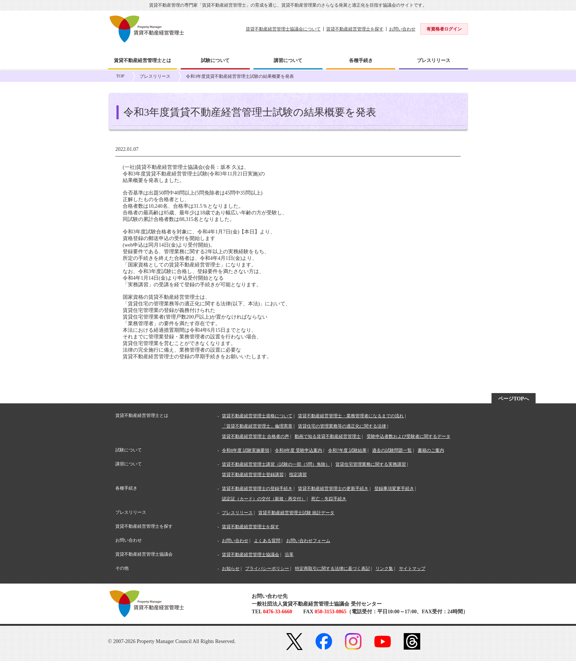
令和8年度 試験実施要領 (245, 450)
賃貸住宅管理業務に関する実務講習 (370, 464)
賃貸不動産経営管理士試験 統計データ (296, 512)
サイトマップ (412, 568)
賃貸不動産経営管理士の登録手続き (257, 488)
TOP (120, 76)
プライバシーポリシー (267, 568)
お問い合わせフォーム (308, 540)
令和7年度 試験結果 (347, 450)
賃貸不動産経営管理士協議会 (250, 554)
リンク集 (384, 568)
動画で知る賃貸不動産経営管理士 (328, 436)
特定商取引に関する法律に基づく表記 (332, 568)
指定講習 (298, 474)
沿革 (289, 554)
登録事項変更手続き (394, 488)
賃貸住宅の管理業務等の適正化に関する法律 (342, 426)
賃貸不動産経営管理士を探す (355, 29)
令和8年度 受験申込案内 (298, 450)
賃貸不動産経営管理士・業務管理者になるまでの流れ (351, 415)
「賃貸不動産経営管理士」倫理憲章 (257, 426)
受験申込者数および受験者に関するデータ (408, 436)
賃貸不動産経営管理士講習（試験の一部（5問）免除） (276, 464)
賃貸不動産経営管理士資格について (257, 415)
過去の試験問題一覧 (392, 450)
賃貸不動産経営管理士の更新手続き (333, 488)
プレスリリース (155, 76)
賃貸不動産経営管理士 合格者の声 (255, 436)
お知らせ (231, 568)
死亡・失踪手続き (328, 498)
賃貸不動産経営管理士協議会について (283, 29)
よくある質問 (267, 540)
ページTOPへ (513, 399)
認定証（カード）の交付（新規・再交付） (264, 498)
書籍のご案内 (431, 450)
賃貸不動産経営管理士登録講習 (253, 474)
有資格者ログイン (444, 29)
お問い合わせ (402, 29)
